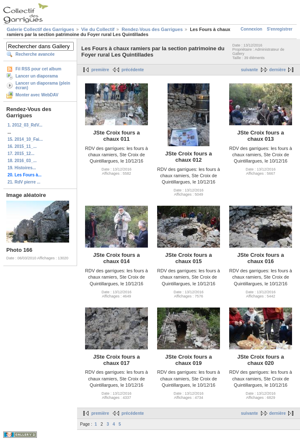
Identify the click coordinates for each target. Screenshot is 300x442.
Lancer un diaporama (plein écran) (43, 85)
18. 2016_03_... (22, 160)
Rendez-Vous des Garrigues (152, 29)
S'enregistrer (279, 29)
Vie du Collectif (97, 29)
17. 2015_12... (21, 153)
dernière (277, 69)
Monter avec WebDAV (37, 95)
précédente (133, 69)
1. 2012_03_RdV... (25, 125)
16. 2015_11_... (22, 146)
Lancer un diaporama (37, 76)
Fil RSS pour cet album (38, 69)
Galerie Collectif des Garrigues (40, 29)
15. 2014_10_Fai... (25, 139)
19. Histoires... (22, 167)
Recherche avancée (35, 54)
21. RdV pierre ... (24, 182)
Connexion (251, 29)
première (100, 69)
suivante (249, 69)
